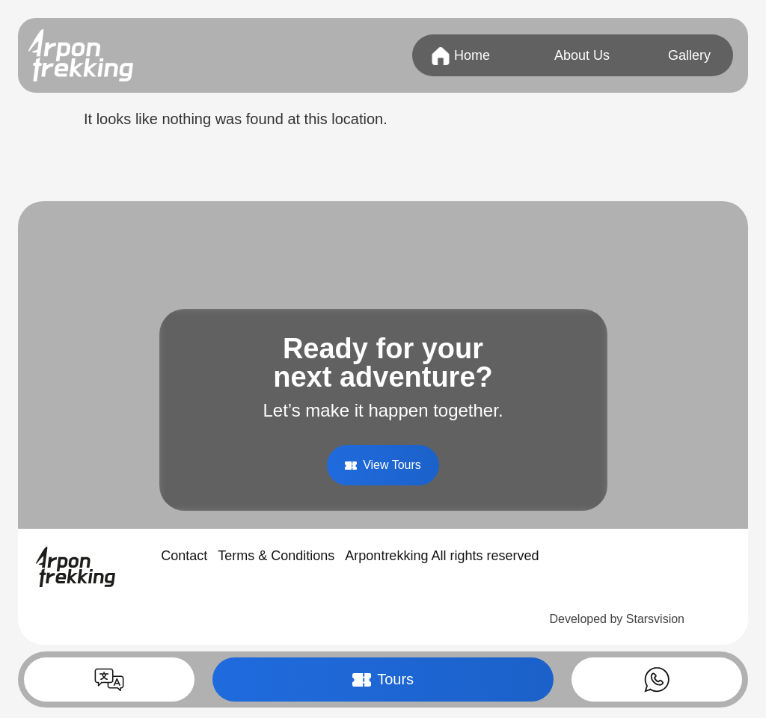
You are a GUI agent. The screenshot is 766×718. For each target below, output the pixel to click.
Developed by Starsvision (616, 619)
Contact (184, 555)
